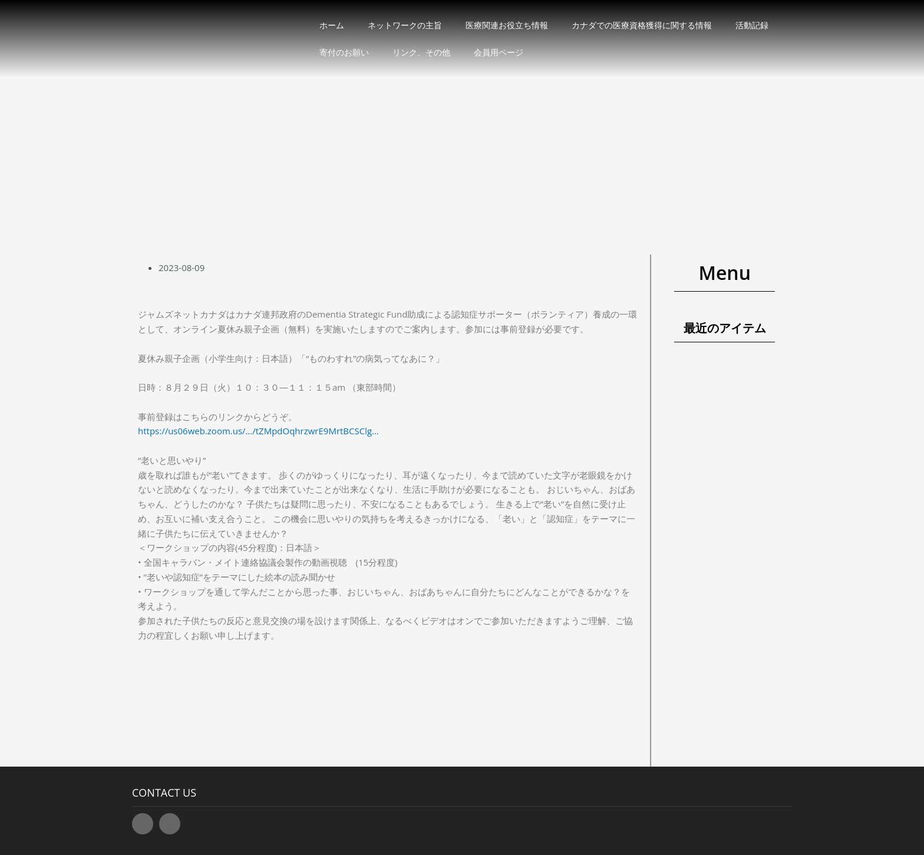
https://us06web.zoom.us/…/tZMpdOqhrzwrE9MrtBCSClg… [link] (258, 431)
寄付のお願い (344, 52)
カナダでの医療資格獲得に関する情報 (642, 25)
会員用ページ (498, 52)
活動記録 (751, 25)
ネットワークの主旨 (405, 25)
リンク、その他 (421, 52)
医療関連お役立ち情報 (507, 25)
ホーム (331, 25)
